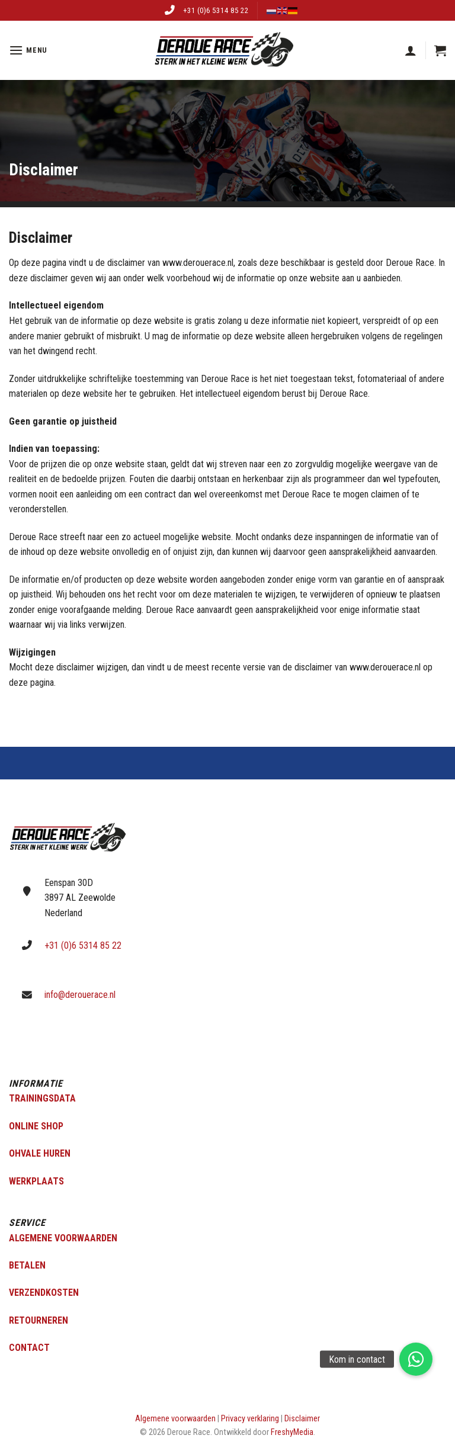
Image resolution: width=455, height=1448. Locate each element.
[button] (415, 1359)
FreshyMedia (292, 1432)
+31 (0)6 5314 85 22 (216, 10)
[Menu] (28, 50)
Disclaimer (302, 1419)
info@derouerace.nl (80, 994)
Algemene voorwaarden (175, 1419)
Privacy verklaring (250, 1419)
